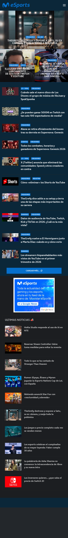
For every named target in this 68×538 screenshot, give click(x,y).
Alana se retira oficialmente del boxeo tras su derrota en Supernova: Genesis (42, 130)
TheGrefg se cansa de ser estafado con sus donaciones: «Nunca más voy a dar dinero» (52, 70)
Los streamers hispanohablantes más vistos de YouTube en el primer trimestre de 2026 (41, 258)
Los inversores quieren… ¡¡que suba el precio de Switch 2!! (43, 479)
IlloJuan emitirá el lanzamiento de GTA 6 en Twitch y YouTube (17, 73)
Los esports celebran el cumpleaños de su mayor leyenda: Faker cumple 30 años (42, 447)
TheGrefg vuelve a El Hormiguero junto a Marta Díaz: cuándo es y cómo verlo (43, 240)
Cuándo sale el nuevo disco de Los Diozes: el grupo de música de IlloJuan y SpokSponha (43, 96)
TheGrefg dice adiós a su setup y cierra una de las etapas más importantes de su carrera (42, 202)
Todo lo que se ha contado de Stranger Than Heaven (39, 362)
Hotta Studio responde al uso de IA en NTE (43, 329)
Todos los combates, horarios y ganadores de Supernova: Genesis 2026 (43, 147)
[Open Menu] (64, 5)
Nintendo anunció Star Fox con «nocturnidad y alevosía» (39, 396)
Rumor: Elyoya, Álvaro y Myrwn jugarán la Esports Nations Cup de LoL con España (43, 380)
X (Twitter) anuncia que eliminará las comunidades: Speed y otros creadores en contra (42, 166)
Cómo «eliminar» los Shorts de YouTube (43, 182)
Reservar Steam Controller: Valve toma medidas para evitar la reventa (42, 346)
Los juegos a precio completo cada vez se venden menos (43, 429)
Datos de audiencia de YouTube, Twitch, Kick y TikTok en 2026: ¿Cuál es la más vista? (43, 222)
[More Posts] (34, 271)
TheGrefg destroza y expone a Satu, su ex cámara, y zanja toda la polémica (34, 41)
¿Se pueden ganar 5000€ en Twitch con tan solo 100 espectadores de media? (43, 114)
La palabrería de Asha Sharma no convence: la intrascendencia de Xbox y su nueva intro (43, 464)
